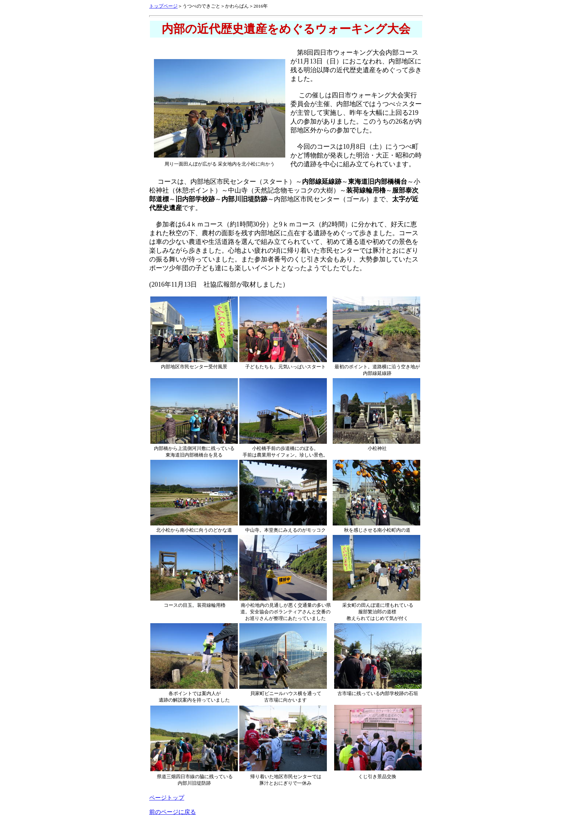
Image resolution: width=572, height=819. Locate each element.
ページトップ (166, 798)
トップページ (163, 6)
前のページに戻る (172, 812)
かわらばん (237, 6)
